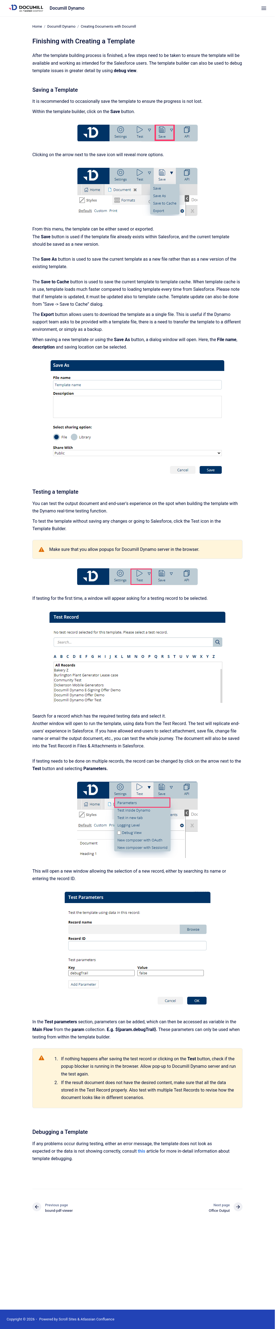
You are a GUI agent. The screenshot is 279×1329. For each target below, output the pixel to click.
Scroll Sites (68, 1319)
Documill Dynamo (67, 8)
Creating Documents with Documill (108, 26)
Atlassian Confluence (97, 1319)
